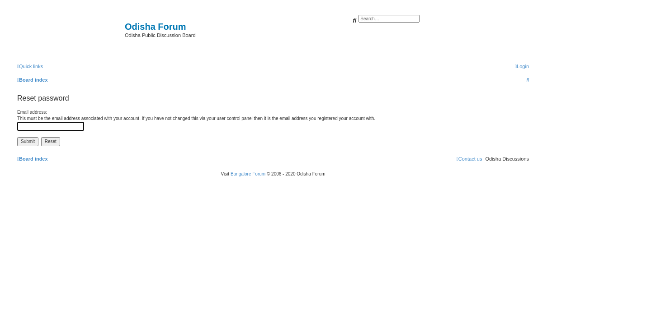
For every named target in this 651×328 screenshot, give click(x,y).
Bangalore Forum (248, 173)
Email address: (32, 112)
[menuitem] (522, 66)
